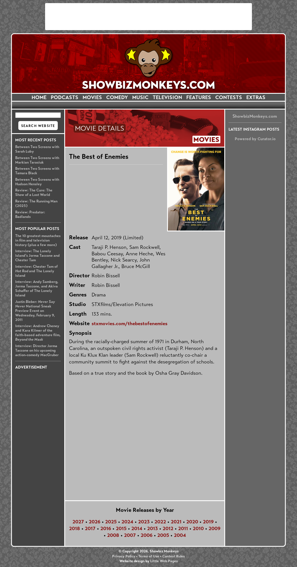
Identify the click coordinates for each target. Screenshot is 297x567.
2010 (198, 528)
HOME (39, 97)
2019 (208, 522)
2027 (78, 522)
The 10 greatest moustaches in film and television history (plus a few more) (38, 240)
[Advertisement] (148, 16)
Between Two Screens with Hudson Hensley (37, 181)
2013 (152, 528)
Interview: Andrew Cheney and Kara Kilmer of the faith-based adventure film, (38, 333)
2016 (105, 528)
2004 (180, 535)
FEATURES (198, 97)
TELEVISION (167, 97)
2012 (168, 528)
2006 (146, 535)
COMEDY (117, 97)
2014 (136, 528)
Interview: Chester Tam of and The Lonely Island (36, 271)
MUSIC (140, 97)
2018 (74, 528)
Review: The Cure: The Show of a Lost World (33, 192)
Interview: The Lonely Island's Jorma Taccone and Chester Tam (37, 255)
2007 (130, 535)
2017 (90, 528)
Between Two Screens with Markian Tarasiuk (37, 160)
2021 (176, 522)
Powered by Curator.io (255, 138)
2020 (192, 522)
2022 (160, 522)
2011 (183, 528)
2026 (94, 522)
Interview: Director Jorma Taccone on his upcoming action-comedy (37, 350)
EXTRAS (255, 97)
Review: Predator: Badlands (30, 214)
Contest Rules (173, 556)
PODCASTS (64, 97)
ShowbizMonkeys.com (254, 116)
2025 (111, 522)
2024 (127, 522)
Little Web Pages (164, 561)
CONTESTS (228, 97)
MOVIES (92, 97)
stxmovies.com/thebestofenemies (129, 323)
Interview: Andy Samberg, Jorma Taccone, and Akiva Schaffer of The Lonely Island (36, 289)
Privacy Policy (123, 556)
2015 (121, 528)
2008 (113, 535)
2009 (214, 528)
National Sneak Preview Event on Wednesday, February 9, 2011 (35, 311)
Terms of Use (148, 556)
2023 (144, 522)
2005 (163, 535)
